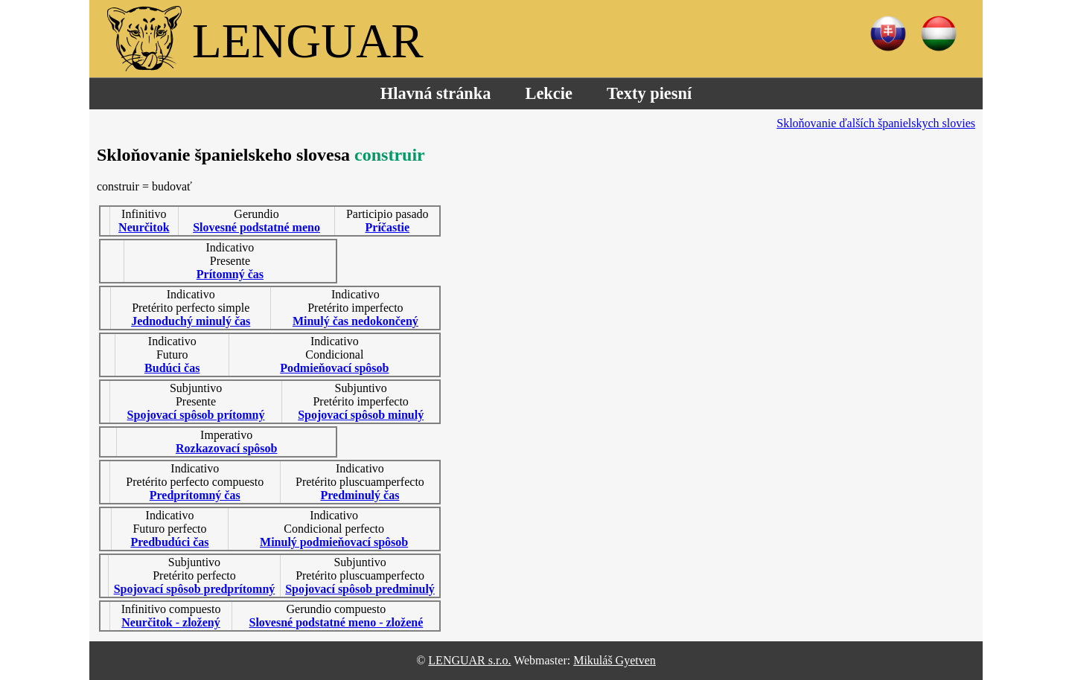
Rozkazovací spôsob (226, 448)
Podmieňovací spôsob (334, 368)
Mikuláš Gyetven (614, 660)
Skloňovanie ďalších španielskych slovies (875, 123)
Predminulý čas (359, 495)
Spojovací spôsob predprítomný (194, 589)
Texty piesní (649, 93)
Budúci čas (172, 368)
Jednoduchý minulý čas (190, 321)
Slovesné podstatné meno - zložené (336, 622)
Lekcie (548, 93)
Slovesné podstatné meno (256, 227)
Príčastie (388, 227)
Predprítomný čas (195, 495)
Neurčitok (143, 227)
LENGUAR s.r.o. (469, 660)
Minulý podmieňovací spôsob (334, 542)
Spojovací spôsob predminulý (360, 589)
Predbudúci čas (169, 542)
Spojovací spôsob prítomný (196, 414)
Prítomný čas (230, 274)
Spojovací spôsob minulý (361, 414)
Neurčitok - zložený (170, 622)
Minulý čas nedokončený (355, 321)
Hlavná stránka (435, 93)
